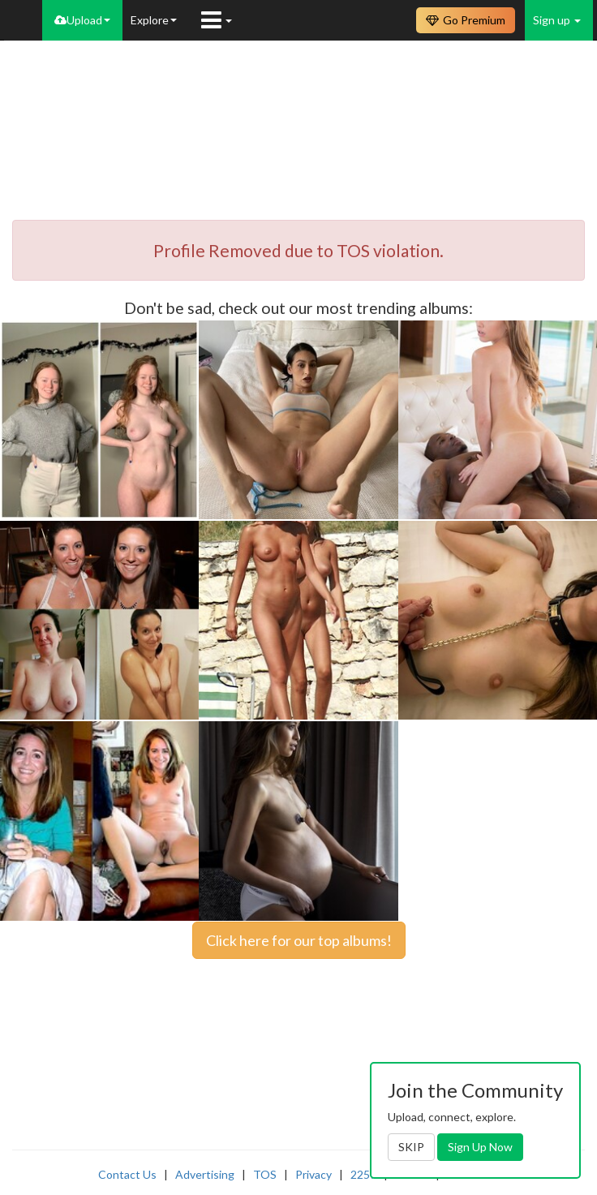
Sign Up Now (480, 1147)
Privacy (313, 1174)
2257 (363, 1174)
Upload (82, 20)
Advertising (204, 1174)
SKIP (411, 1147)
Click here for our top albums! (299, 940)
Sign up (557, 20)
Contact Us (127, 1174)
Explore (154, 20)
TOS (265, 1174)
